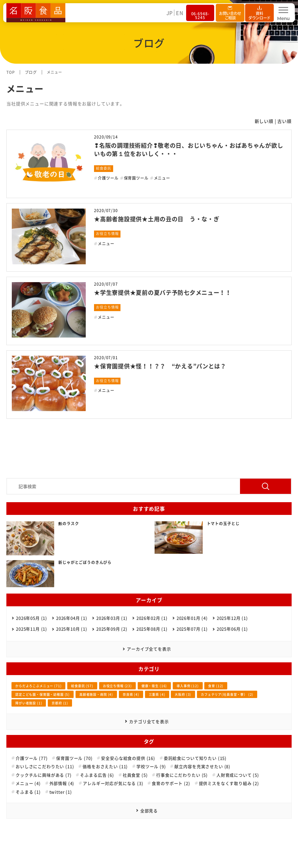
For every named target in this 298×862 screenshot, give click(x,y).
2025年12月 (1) (232, 618)
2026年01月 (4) (192, 618)
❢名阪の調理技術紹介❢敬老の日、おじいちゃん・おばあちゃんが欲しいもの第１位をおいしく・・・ (188, 149)
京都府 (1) (60, 703)
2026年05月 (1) (31, 618)
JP (169, 13)
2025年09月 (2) (111, 629)
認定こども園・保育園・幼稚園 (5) (42, 694)
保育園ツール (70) (74, 758)
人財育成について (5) (237, 775)
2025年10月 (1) (71, 629)
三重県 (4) (157, 694)
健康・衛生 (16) (154, 685)
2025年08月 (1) (152, 629)
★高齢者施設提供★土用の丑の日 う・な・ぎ (156, 219)
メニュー (162, 178)
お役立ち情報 (107, 233)
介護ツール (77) (31, 758)
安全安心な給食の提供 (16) (128, 758)
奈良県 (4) (131, 694)
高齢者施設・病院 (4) (96, 694)
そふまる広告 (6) (97, 775)
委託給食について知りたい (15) (195, 758)
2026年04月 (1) (71, 618)
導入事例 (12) (188, 685)
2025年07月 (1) (192, 629)
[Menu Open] (283, 12)
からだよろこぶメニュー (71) (38, 685)
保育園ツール (136, 178)
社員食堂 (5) (135, 775)
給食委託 (103, 168)
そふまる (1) (28, 791)
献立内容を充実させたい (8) (202, 766)
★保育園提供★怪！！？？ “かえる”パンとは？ (160, 366)
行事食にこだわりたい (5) (182, 775)
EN (180, 13)
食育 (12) (215, 685)
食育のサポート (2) (171, 783)
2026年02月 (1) (152, 618)
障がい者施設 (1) (28, 703)
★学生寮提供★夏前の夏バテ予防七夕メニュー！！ (162, 292)
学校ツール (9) (151, 766)
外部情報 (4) (62, 783)
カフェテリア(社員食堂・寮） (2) (227, 694)
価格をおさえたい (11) (105, 766)
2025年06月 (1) (232, 629)
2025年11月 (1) (31, 629)
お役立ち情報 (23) (117, 685)
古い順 (284, 121)
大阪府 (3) (183, 694)
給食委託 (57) (82, 685)
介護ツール (108, 178)
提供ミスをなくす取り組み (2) (229, 783)
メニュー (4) (28, 783)
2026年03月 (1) (111, 618)
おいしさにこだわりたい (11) (45, 766)
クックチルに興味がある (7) (44, 775)
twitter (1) (60, 791)
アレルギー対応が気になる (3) (113, 783)
